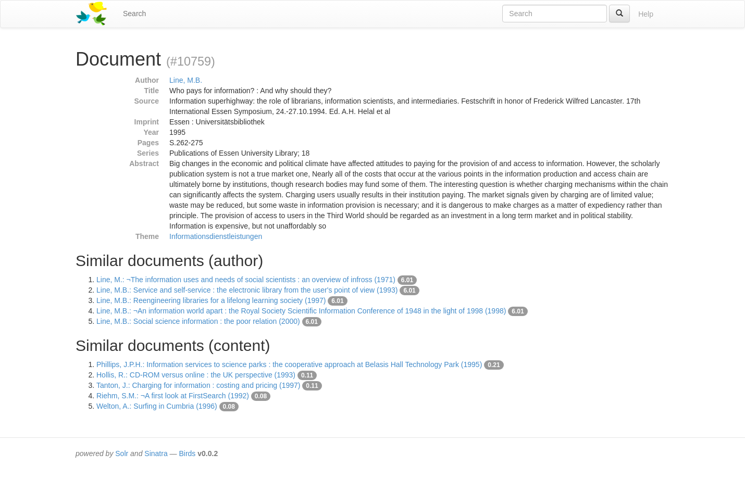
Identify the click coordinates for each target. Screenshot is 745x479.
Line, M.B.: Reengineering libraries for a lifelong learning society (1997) (211, 300)
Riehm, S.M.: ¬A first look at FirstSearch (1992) (172, 396)
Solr (121, 453)
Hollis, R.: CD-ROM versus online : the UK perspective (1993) (195, 375)
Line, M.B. (185, 80)
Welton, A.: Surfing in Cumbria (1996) (156, 406)
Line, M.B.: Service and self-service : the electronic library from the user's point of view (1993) (247, 290)
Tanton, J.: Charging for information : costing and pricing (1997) (198, 385)
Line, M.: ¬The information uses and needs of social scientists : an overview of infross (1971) (245, 279)
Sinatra (155, 453)
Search (134, 13)
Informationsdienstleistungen (215, 236)
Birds (187, 453)
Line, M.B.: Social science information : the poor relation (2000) (198, 321)
